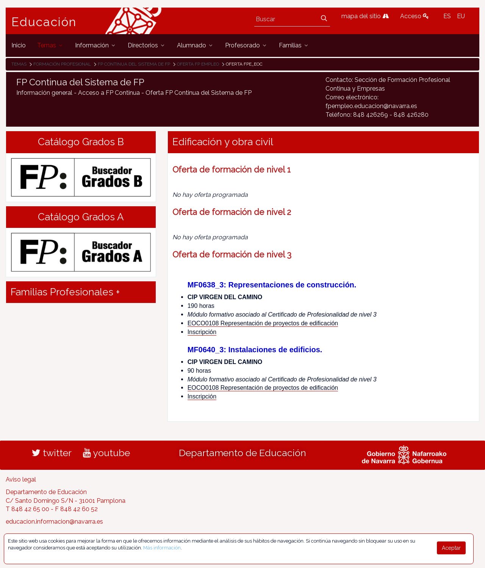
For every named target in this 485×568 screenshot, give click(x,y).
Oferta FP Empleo (198, 64)
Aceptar (451, 548)
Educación (44, 22)
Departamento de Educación (242, 452)
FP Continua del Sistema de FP (134, 64)
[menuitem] (18, 45)
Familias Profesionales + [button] (65, 292)
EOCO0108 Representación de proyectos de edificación (263, 323)
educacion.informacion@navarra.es (54, 521)
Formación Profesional (62, 64)
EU (461, 16)
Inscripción (202, 332)
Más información (162, 548)
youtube (106, 452)
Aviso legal (21, 479)
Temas (19, 64)
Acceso (414, 16)
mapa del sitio (365, 16)
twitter (52, 452)
